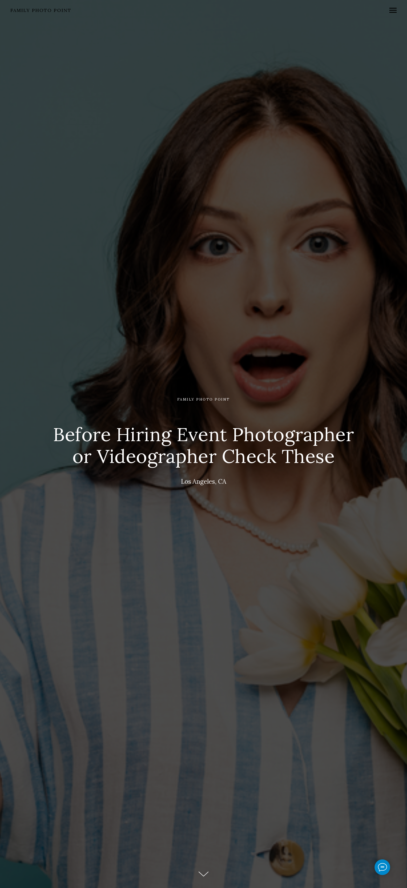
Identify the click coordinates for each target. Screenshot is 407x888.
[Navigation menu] (393, 10)
